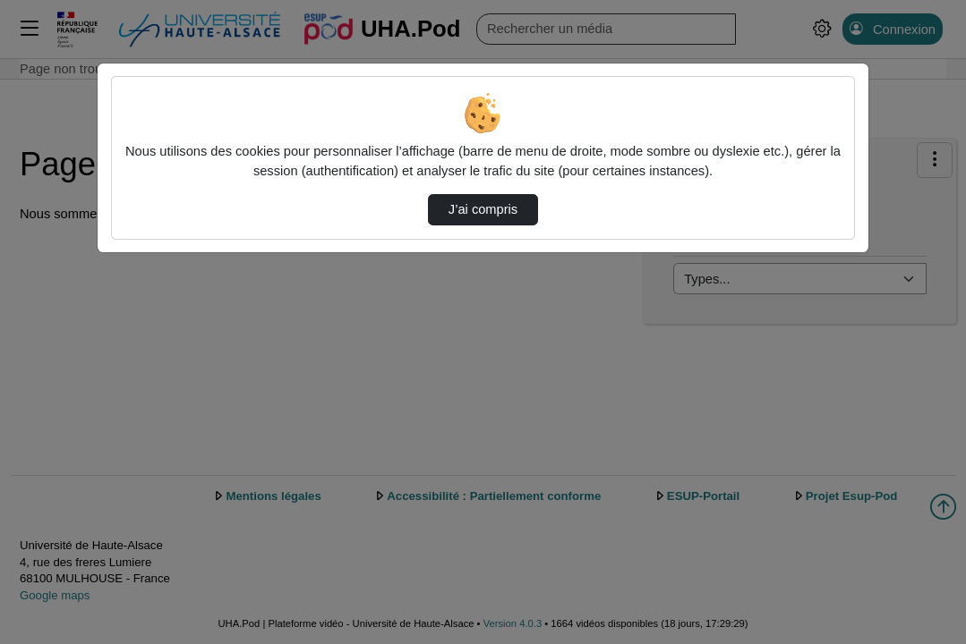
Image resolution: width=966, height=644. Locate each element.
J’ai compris (483, 209)
